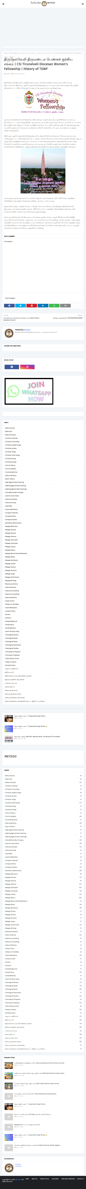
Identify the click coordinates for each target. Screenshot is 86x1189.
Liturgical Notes (10, 516)
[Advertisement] (43, 27)
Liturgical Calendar (11, 513)
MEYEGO (18, 1180)
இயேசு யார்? (9, 672)
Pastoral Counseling (12, 591)
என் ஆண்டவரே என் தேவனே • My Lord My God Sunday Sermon (35, 1094)
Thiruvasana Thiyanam (12, 652)
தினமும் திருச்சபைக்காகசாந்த (15, 697)
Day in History (10, 479)
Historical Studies (11, 499)
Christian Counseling (12, 441)
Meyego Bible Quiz (11, 526)
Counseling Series (11, 472)
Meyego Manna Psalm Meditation (16, 553)
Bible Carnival (10, 428)
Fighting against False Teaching (15, 485)
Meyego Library (10, 547)
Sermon (8, 614)
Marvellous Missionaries (13, 523)
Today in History (10, 662)
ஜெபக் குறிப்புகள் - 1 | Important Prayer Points (29, 716)
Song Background (11, 621)
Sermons (8, 618)
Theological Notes (11, 641)
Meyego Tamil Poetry (12, 577)
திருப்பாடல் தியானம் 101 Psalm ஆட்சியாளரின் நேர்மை (32, 1114)
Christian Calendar (11, 438)
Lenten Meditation (11, 509)
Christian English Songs (13, 445)
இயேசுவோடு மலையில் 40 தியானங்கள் (18, 676)
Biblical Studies (10, 435)
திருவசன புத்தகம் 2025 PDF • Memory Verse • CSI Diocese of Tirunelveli (37, 736)
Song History (9, 624)
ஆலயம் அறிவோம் (11, 669)
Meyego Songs (10, 574)
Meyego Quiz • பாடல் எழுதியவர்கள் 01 (27, 1125)
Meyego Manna (10, 550)
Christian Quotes (11, 448)
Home (6, 53)
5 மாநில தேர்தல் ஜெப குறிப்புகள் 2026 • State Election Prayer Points (36, 1083)
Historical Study (10, 502)
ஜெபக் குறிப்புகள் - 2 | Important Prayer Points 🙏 (30, 726)
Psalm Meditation (11, 608)
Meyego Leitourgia (11, 543)
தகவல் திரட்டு (10, 687)
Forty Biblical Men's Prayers (14, 492)
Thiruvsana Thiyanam (12, 655)
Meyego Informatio (11, 540)
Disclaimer (55, 1179)
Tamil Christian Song (12, 631)
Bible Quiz (8, 431)
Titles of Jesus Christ (12, 658)
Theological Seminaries (13, 645)
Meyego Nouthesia (11, 560)
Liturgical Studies (11, 519)
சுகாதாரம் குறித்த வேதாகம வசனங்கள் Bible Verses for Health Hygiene (37, 1145)
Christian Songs (10, 452)
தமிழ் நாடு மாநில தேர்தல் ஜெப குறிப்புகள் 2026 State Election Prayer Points (39, 1073)
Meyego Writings (10, 580)
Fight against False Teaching (14, 482)
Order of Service (10, 587)
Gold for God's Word (12, 496)
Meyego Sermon (10, 567)
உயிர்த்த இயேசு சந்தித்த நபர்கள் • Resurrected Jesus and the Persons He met (39, 1063)
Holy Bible (8, 506)
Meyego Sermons (11, 570)
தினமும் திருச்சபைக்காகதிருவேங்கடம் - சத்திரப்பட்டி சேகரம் (25, 701)
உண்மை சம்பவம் (11, 683)
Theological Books (11, 638)
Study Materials (10, 628)
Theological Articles (11, 635)
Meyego (8, 74)
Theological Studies (12, 648)
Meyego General (10, 533)
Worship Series (10, 665)
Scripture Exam (10, 611)
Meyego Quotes (10, 563)
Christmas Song (10, 458)
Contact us (80, 1179)
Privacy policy (44, 1179)
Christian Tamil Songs (12, 455)
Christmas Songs (10, 462)
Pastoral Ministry (11, 597)
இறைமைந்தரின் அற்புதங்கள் (14, 679)
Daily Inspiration (10, 475)
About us (34, 1179)
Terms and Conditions (68, 1179)
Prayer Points (9, 601)
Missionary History (11, 584)
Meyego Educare (10, 530)
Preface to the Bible (12, 604)
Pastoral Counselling (12, 594)
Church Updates (14, 53)
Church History (10, 465)
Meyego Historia (10, 536)
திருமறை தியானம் (11, 690)
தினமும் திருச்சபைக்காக (13, 694)
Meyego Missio (10, 557)
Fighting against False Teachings (16, 489)
